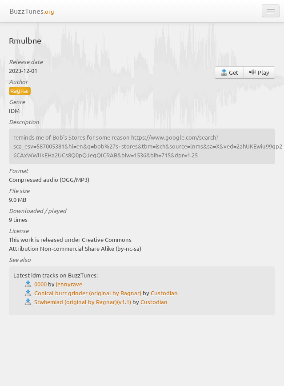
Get (229, 72)
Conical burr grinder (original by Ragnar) (87, 293)
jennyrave (69, 284)
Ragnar (19, 90)
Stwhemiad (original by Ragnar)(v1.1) (82, 302)
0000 (40, 284)
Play (259, 72)
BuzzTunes (31, 10)
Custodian (164, 293)
